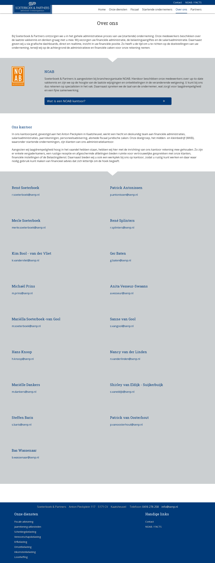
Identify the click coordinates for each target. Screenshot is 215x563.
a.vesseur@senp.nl (121, 293)
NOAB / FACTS (193, 2)
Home (102, 9)
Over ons (181, 9)
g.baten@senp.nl (120, 260)
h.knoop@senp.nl (23, 359)
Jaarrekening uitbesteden (27, 526)
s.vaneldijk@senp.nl (122, 392)
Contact (177, 2)
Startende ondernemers (157, 9)
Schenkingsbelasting (25, 531)
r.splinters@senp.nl (122, 227)
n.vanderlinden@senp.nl (125, 359)
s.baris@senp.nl (21, 424)
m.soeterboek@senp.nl (26, 326)
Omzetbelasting (22, 547)
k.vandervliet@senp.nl (25, 260)
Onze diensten (118, 9)
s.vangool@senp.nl (122, 326)
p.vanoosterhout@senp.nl (126, 424)
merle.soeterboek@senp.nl (29, 227)
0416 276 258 (150, 507)
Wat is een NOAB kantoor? (66, 101)
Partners (196, 9)
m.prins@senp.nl (22, 293)
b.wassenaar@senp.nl (25, 457)
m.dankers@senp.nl (24, 392)
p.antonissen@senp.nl (124, 195)
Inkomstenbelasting (25, 552)
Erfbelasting (20, 541)
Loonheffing (21, 557)
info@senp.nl (169, 507)
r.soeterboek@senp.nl (25, 195)
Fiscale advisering (23, 521)
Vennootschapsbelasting (27, 536)
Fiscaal (135, 9)
